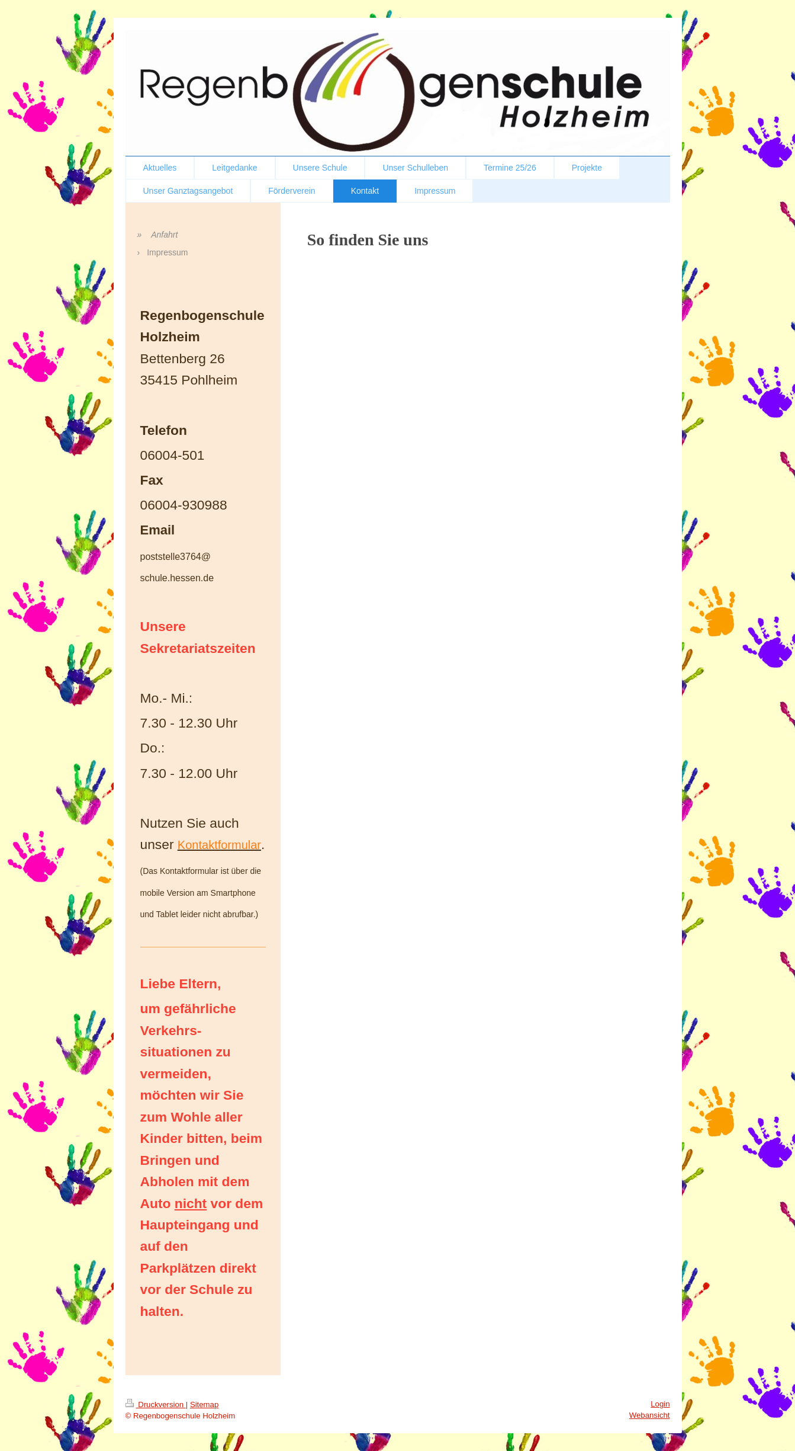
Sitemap (204, 1404)
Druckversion (155, 1404)
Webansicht (649, 1415)
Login (660, 1403)
